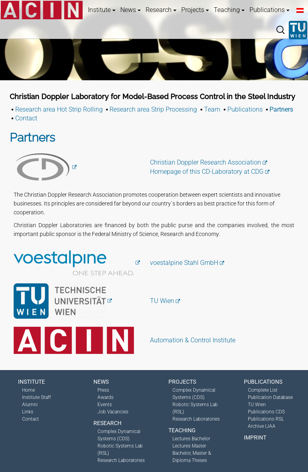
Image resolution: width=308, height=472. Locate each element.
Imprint (255, 437)
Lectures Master (189, 446)
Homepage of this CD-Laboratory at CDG (206, 171)
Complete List (263, 390)
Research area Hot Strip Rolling (59, 109)
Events (104, 404)
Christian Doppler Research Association (205, 162)
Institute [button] (102, 10)
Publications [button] (269, 10)
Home (28, 390)
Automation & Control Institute (192, 340)
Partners (281, 109)
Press (103, 390)
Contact (26, 118)
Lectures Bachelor (191, 438)
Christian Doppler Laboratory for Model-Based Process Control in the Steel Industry (152, 96)
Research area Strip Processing (153, 109)
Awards (105, 397)
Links (27, 412)
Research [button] (161, 10)
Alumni (30, 404)
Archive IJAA (262, 426)
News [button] (130, 10)
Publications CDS (266, 412)
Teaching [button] (229, 10)
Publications (245, 109)
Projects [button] (195, 10)
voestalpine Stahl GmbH (184, 263)
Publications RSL (266, 419)
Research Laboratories (121, 460)
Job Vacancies (112, 412)
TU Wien (162, 301)
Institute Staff (36, 397)
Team (212, 109)
